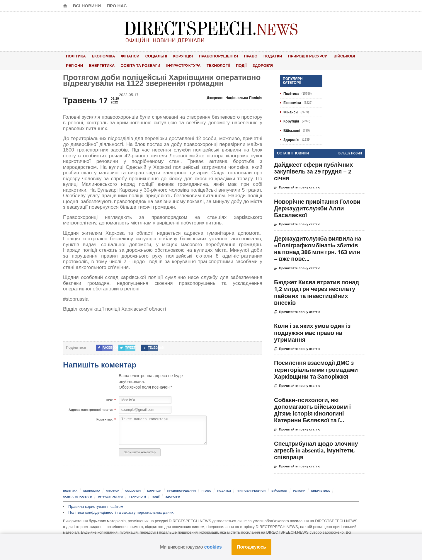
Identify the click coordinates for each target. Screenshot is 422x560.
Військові (328, 56)
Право (240, 56)
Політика (75, 56)
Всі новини (87, 5)
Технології (212, 65)
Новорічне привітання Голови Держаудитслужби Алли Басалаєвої (317, 207)
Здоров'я (252, 65)
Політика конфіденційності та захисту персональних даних (120, 511)
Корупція (175, 56)
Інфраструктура (178, 65)
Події (233, 65)
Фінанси (125, 56)
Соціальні (149, 56)
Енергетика (99, 65)
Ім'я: (109, 399)
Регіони (73, 65)
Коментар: (104, 418)
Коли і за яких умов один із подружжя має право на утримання (312, 331)
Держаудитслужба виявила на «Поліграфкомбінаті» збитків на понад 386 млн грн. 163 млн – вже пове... (317, 247)
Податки (260, 56)
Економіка (101, 56)
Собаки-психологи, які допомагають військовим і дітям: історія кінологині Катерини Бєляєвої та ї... (312, 409)
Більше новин (350, 152)
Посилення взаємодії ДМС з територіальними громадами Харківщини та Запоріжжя (316, 368)
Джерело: (234, 97)
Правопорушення (208, 56)
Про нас (117, 5)
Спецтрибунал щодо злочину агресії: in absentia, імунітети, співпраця (316, 449)
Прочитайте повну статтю (297, 187)
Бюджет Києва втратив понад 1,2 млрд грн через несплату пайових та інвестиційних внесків (316, 291)
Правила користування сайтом (95, 505)
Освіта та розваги (136, 65)
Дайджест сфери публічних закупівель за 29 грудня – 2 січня (313, 170)
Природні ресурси (293, 56)
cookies (213, 546)
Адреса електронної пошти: (91, 409)
